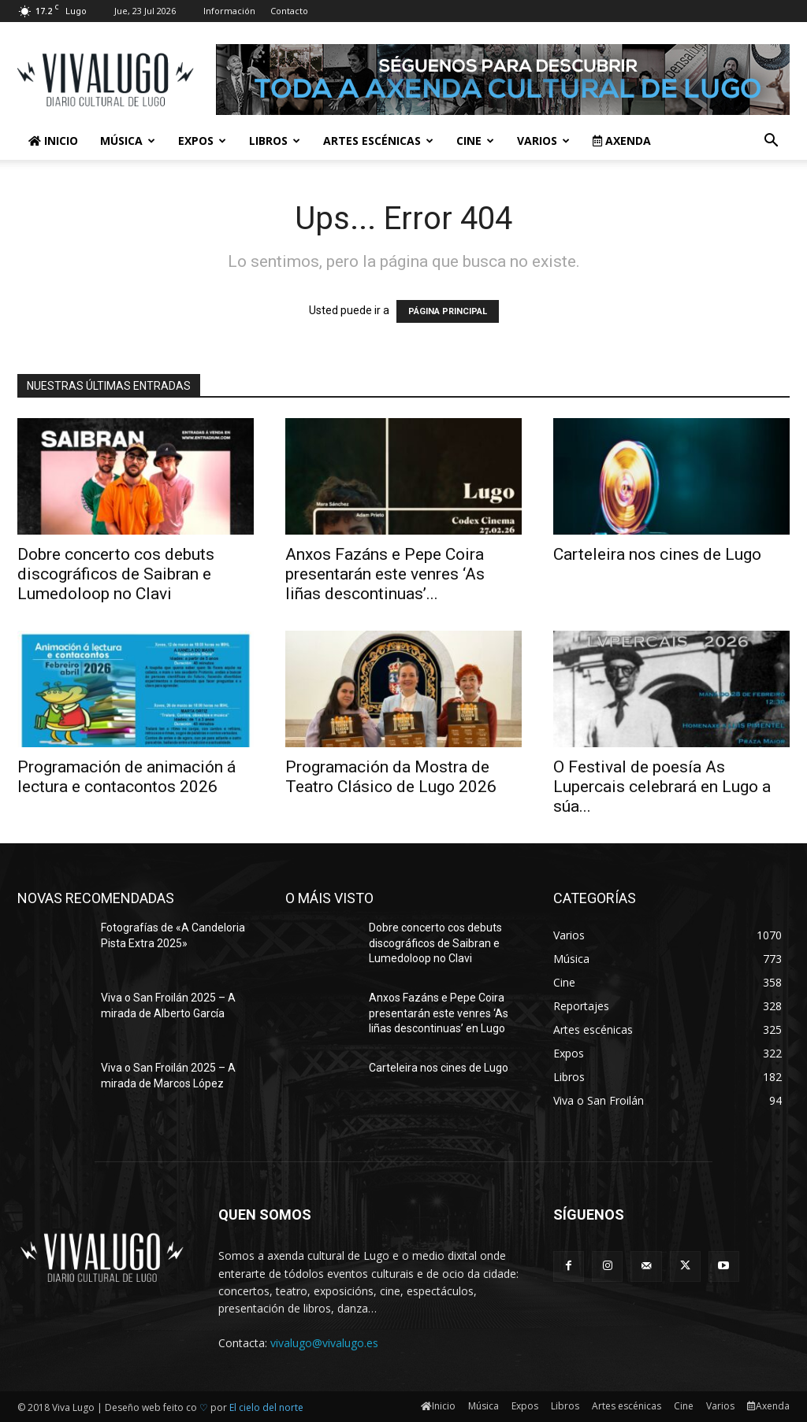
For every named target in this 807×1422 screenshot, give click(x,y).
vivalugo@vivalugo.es (324, 1342)
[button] (771, 142)
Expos (202, 140)
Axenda (622, 140)
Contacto (289, 11)
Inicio (53, 140)
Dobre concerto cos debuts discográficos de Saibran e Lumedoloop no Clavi (115, 574)
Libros (274, 140)
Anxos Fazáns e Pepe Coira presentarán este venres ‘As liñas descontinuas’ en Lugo (438, 1013)
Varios (543, 140)
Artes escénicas (378, 140)
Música (127, 140)
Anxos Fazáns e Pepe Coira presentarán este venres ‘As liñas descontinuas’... (385, 574)
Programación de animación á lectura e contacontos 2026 (126, 776)
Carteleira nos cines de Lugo (657, 554)
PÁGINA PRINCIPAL (447, 311)
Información (229, 11)
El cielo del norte (266, 1407)
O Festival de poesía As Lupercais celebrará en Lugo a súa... (662, 786)
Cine (475, 140)
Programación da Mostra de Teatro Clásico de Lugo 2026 (390, 776)
